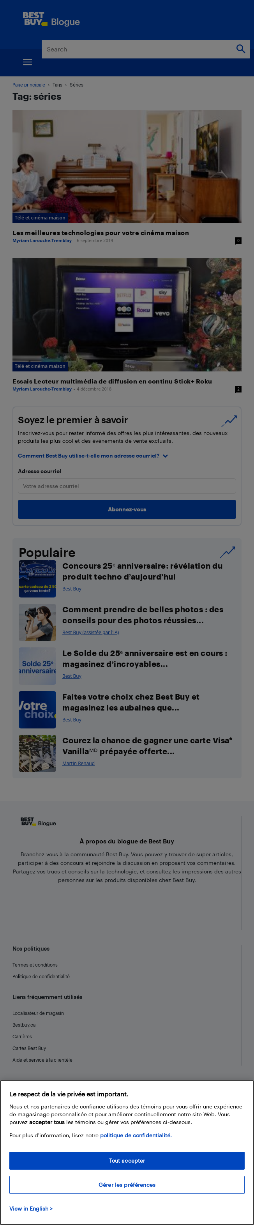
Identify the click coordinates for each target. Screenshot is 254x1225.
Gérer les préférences (127, 1184)
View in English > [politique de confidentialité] (31, 1208)
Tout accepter (127, 1160)
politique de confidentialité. (136, 1135)
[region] (127, 1152)
